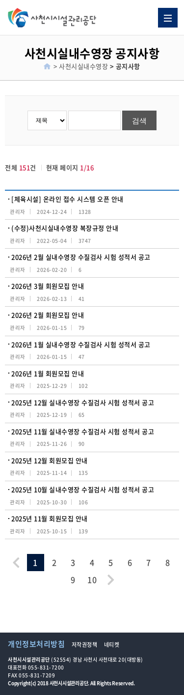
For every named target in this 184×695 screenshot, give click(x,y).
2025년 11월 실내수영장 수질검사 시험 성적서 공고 (82, 431)
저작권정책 (85, 644)
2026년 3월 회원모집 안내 (47, 285)
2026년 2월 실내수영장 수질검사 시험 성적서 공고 (81, 256)
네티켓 (112, 644)
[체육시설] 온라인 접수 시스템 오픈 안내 (67, 198)
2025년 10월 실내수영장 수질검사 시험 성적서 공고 (82, 489)
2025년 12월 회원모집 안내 (49, 460)
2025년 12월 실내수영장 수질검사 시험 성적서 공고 (82, 402)
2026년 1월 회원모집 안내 (47, 373)
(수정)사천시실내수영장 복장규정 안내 (64, 227)
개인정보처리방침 (36, 643)
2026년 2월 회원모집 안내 (47, 314)
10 (92, 579)
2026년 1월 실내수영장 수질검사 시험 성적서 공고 (81, 344)
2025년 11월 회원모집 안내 (49, 518)
